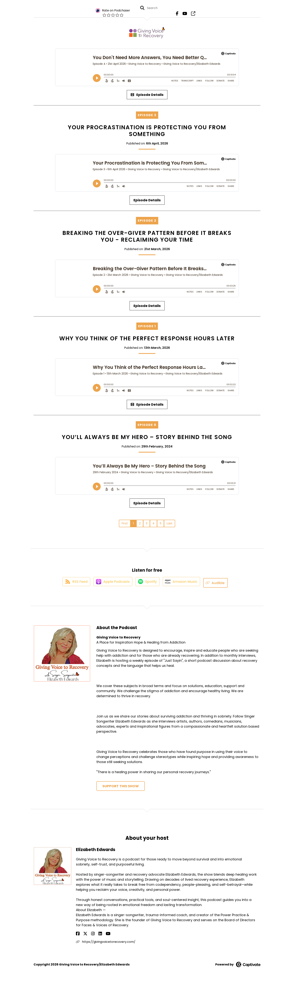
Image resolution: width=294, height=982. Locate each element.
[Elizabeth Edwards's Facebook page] (78, 934)
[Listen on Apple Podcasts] (111, 583)
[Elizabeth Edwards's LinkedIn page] (91, 934)
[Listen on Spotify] (148, 583)
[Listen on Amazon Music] (183, 583)
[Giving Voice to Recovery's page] (192, 15)
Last (169, 523)
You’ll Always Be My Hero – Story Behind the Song (147, 437)
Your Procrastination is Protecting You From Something (147, 130)
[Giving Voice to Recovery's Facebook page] (178, 15)
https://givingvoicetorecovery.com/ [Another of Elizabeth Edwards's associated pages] (105, 942)
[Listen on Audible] (219, 583)
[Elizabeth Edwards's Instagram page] (87, 934)
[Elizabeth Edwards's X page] (82, 934)
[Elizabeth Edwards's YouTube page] (96, 934)
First (125, 523)
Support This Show (120, 786)
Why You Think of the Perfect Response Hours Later (147, 338)
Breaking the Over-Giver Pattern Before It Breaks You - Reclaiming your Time (147, 236)
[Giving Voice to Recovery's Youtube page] (184, 15)
